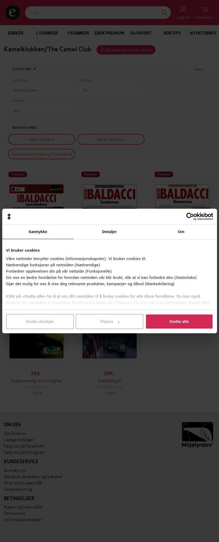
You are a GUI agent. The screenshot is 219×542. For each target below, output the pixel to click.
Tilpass (110, 321)
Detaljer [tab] (109, 231)
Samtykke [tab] (38, 231)
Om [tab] (181, 231)
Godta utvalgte (40, 321)
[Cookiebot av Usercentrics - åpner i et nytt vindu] (190, 216)
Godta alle (179, 321)
